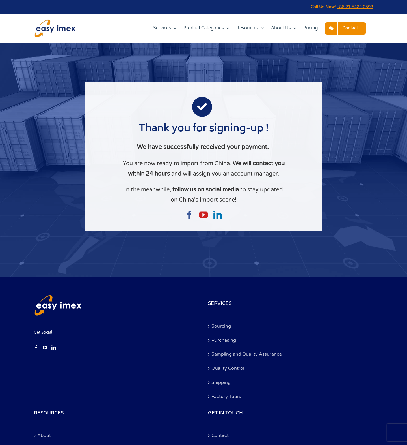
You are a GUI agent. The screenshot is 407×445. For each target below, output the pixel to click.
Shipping (221, 382)
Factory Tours (226, 396)
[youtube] (203, 215)
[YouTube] (45, 347)
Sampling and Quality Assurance (246, 354)
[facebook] (189, 215)
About (44, 435)
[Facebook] (36, 347)
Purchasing (223, 340)
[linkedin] (217, 215)
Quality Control (227, 368)
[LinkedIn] (53, 347)
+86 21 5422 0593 (355, 6)
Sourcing (221, 326)
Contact (220, 435)
